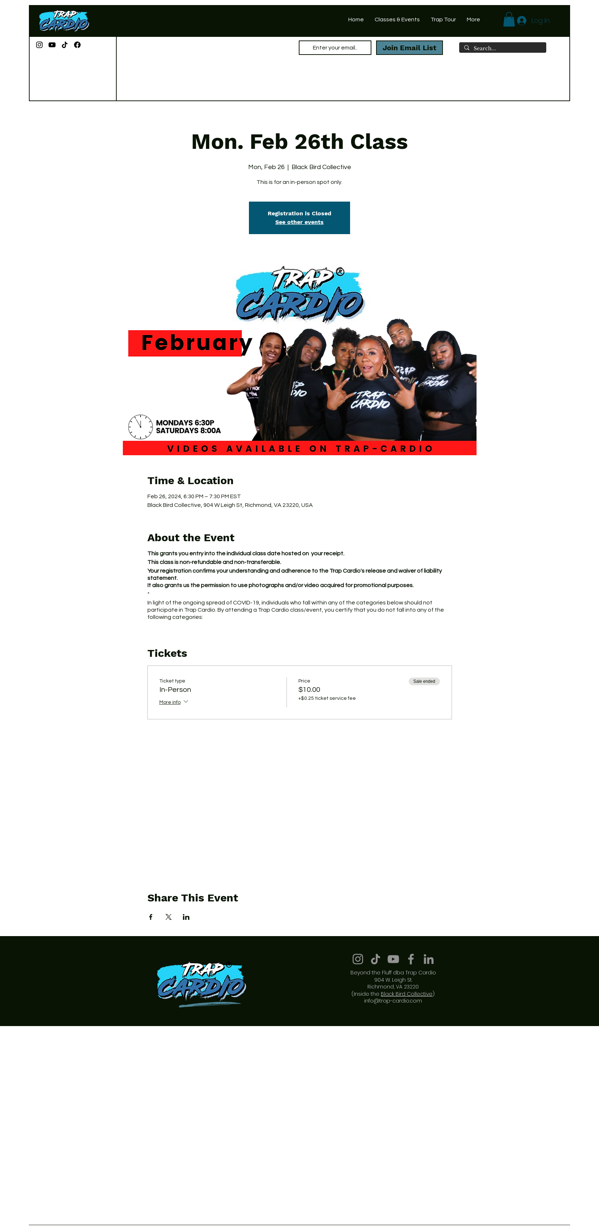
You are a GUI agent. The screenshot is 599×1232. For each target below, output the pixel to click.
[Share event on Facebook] (150, 917)
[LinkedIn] (429, 959)
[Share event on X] (168, 917)
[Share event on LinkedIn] (186, 917)
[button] (509, 19)
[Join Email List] (409, 47)
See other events (299, 222)
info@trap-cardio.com (393, 1000)
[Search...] (502, 48)
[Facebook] (77, 44)
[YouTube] (52, 44)
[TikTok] (64, 44)
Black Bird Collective (406, 994)
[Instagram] (39, 44)
